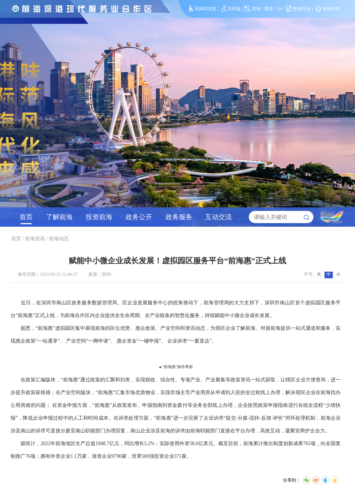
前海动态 (59, 238)
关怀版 (231, 8)
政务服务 (179, 217)
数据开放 (298, 8)
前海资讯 (35, 238)
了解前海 (59, 217)
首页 (26, 217)
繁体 (268, 8)
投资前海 (99, 217)
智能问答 (328, 8)
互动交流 (218, 217)
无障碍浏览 (202, 8)
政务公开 (139, 217)
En (279, 8)
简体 (256, 8)
